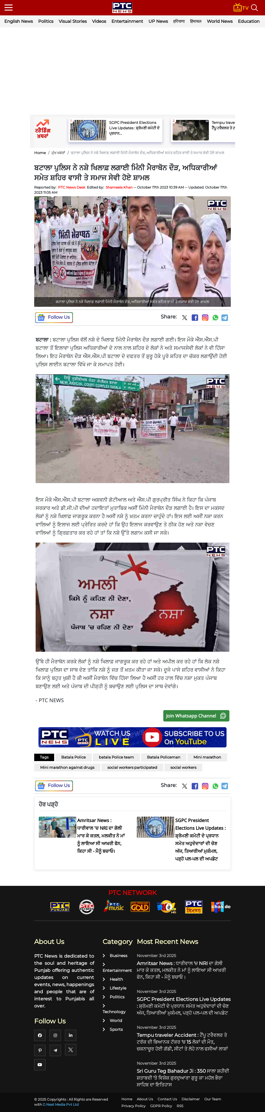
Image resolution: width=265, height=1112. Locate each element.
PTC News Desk (71, 187)
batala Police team (116, 757)
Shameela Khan (119, 187)
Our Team (212, 1099)
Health (113, 979)
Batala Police (73, 757)
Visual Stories (73, 21)
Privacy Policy (133, 1106)
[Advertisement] (132, 72)
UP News (158, 21)
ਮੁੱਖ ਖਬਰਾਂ (58, 152)
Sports (113, 1029)
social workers (183, 767)
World (112, 1020)
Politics (45, 21)
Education (249, 21)
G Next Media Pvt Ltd (61, 1104)
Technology (114, 1009)
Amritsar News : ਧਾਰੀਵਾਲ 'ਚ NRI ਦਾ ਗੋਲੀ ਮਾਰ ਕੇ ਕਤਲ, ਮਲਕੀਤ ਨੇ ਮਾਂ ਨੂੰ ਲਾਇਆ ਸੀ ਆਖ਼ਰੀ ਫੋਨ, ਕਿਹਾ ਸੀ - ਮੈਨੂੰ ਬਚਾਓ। (181, 970)
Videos (99, 21)
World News (220, 21)
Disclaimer (191, 1099)
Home (40, 152)
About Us (145, 1099)
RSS (180, 1106)
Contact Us (167, 1099)
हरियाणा (179, 21)
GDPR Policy (161, 1106)
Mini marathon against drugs (67, 767)
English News (18, 21)
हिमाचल (195, 21)
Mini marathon (207, 757)
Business (115, 955)
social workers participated (132, 767)
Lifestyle (114, 988)
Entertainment (127, 21)
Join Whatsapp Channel (197, 716)
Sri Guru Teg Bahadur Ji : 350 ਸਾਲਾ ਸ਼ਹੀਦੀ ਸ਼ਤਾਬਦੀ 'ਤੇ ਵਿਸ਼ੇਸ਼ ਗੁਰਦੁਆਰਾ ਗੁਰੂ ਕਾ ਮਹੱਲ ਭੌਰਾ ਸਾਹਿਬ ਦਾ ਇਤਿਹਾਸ (183, 1078)
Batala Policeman (163, 757)
